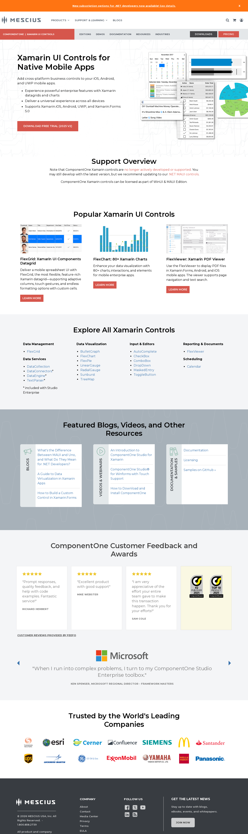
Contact (85, 811)
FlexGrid (33, 351)
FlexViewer (195, 351)
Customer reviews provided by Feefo (46, 635)
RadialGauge (90, 370)
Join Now (183, 822)
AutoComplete (145, 351)
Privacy (85, 821)
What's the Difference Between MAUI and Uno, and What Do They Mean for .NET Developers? (56, 457)
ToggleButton (145, 374)
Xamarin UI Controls (40, 34)
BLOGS (117, 20)
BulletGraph (90, 351)
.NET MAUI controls (184, 174)
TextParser (35, 380)
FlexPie (86, 361)
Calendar (194, 366)
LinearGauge (90, 365)
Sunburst (87, 374)
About (84, 806)
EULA (83, 830)
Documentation (196, 450)
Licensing (191, 460)
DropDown (142, 365)
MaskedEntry (144, 370)
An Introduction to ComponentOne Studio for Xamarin (131, 454)
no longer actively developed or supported (157, 169)
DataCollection (38, 366)
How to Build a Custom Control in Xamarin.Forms (56, 495)
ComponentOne (13, 34)
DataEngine (36, 376)
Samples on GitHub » (200, 470)
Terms (84, 825)
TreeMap (87, 379)
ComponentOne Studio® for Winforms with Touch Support (130, 474)
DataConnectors (39, 371)
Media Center (89, 816)
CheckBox (141, 356)
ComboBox (142, 361)
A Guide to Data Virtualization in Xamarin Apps (56, 478)
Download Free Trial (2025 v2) (47, 126)
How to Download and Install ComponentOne (128, 491)
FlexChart (88, 356)
